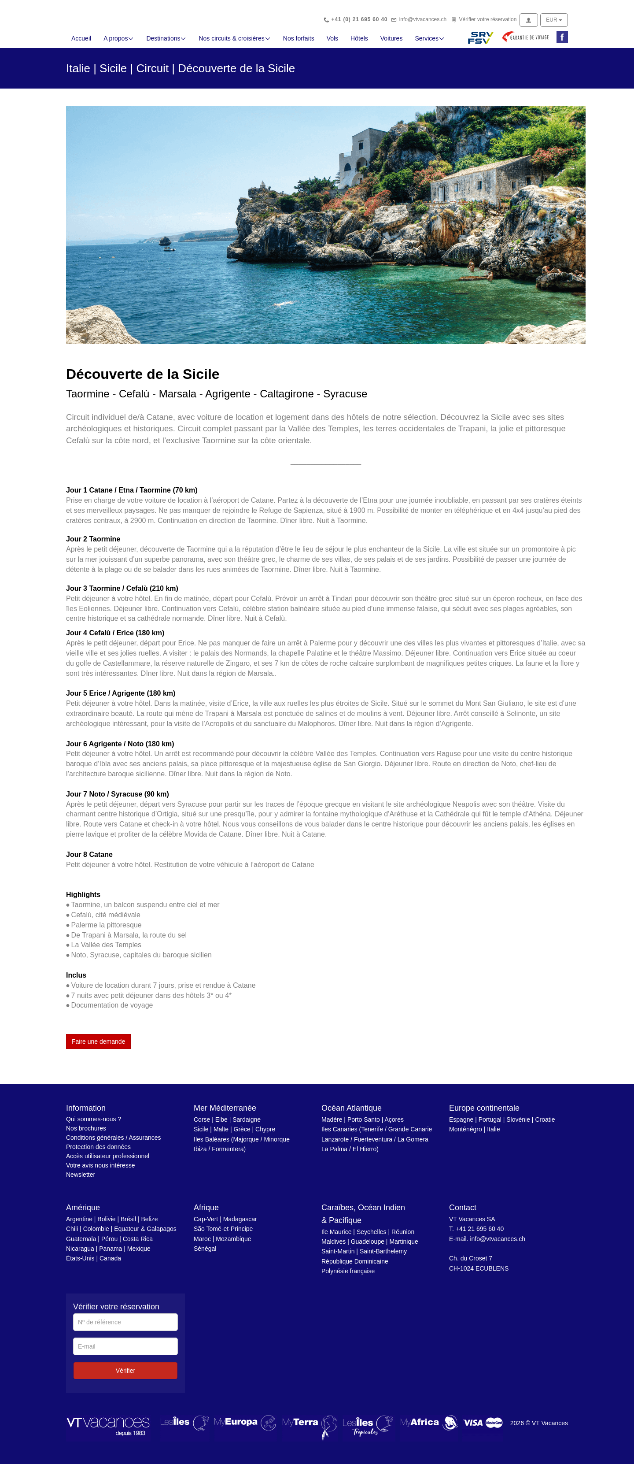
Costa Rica (138, 1243)
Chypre (265, 1134)
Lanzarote (335, 1144)
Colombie (96, 1233)
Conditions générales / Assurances (113, 1142)
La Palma (334, 1153)
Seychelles (372, 1236)
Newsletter (80, 1179)
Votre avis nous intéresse (100, 1170)
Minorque (277, 1144)
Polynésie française (348, 1275)
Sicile (201, 1134)
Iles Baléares (211, 1144)
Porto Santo (363, 1124)
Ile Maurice (336, 1236)
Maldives (333, 1246)
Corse (202, 1124)
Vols (332, 43)
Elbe (221, 1124)
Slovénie (518, 1124)
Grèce (242, 1134)
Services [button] (430, 43)
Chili (72, 1233)
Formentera (227, 1153)
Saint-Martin (337, 1256)
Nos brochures (86, 1133)
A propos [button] (118, 43)
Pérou (109, 1243)
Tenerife (372, 1134)
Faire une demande (98, 1046)
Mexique (139, 1253)
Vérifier (125, 1375)
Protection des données (98, 1151)
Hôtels (359, 43)
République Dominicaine (354, 1266)
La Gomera (413, 1144)
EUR (554, 20)
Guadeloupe (367, 1246)
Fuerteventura (373, 1144)
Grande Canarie (410, 1134)
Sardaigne (246, 1124)
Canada (110, 1263)
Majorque (246, 1144)
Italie (493, 1134)
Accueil (81, 43)
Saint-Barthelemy (383, 1256)
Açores (394, 1124)
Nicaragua (80, 1253)
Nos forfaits (298, 43)
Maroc (202, 1243)
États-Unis (80, 1263)
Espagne (461, 1124)
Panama (110, 1253)
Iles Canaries (339, 1134)
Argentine (79, 1223)
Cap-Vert (206, 1223)
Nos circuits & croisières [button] (234, 43)
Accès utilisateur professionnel (107, 1160)
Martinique (403, 1246)
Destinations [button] (166, 43)
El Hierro (364, 1153)
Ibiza (200, 1153)
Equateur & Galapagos (145, 1233)
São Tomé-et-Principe (223, 1233)
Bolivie (106, 1223)
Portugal (490, 1124)
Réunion (402, 1236)
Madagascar (240, 1223)
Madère (331, 1124)
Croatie (545, 1124)
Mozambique (233, 1243)
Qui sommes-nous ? (93, 1123)
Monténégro (465, 1134)
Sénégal (205, 1253)
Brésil (128, 1223)
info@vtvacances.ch (423, 19)
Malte (221, 1134)
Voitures (391, 43)
